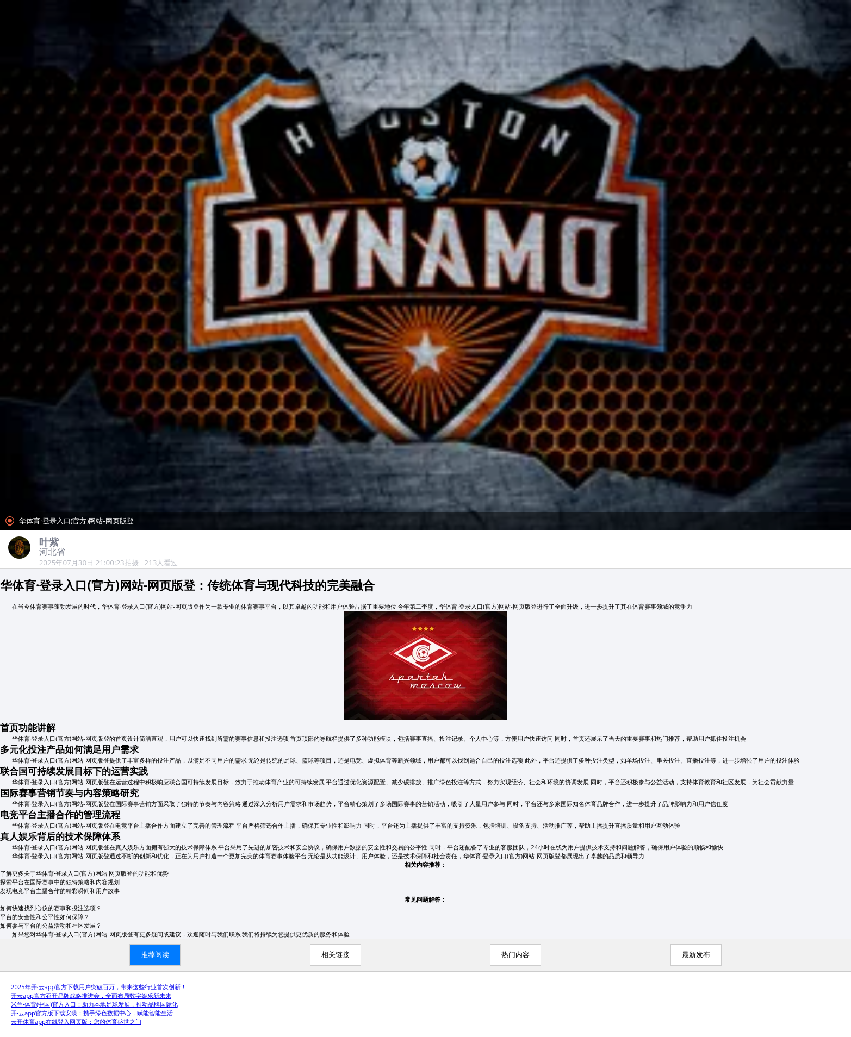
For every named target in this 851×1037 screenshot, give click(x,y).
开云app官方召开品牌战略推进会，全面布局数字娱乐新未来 (91, 995)
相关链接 (335, 955)
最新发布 (696, 955)
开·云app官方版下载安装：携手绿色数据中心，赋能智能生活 (92, 1013)
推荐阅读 (155, 955)
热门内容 (515, 955)
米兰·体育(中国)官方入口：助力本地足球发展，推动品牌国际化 (94, 1004)
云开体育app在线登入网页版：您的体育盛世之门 (76, 1021)
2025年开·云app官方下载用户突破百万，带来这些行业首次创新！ (99, 987)
